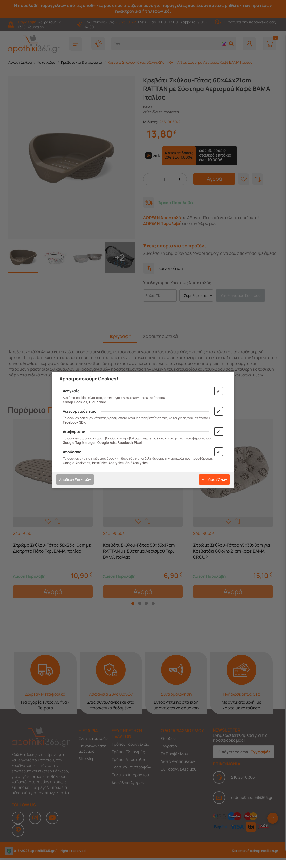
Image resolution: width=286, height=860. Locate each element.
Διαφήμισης (74, 431)
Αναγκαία (71, 390)
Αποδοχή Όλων (214, 479)
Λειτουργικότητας (79, 411)
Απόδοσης (72, 451)
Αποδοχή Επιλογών (75, 479)
